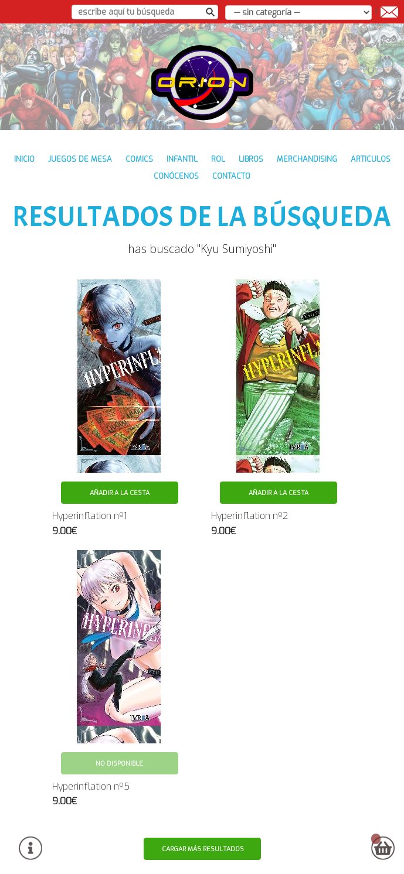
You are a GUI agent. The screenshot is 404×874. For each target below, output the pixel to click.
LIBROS (251, 159)
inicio (24, 159)
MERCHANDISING (307, 159)
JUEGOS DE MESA (80, 159)
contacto (231, 176)
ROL (218, 159)
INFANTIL (182, 159)
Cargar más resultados (203, 849)
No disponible (119, 763)
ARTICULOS (371, 159)
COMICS (139, 159)
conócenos (176, 176)
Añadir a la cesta (120, 493)
